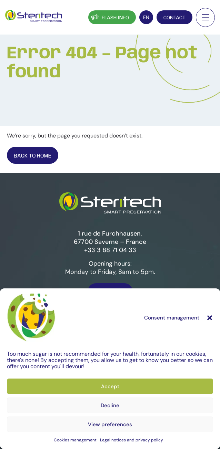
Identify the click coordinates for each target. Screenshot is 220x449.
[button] (209, 325)
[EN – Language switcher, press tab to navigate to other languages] (146, 17)
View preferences (110, 432)
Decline (110, 413)
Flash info (109, 17)
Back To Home (32, 156)
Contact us (110, 292)
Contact (174, 18)
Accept (110, 394)
